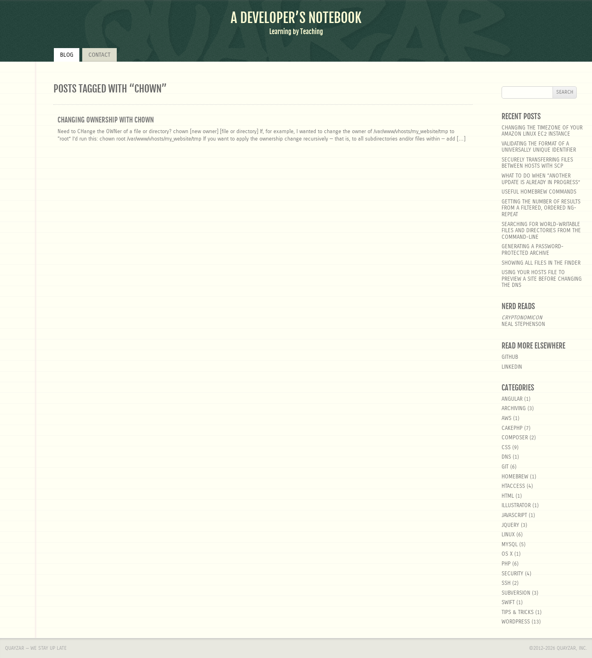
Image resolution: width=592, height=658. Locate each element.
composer (515, 438)
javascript (514, 515)
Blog (66, 55)
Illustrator (516, 505)
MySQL (510, 544)
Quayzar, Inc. (572, 648)
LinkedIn (512, 367)
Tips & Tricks (518, 612)
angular (512, 399)
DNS (506, 457)
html (508, 496)
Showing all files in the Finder (541, 263)
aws (506, 418)
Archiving (514, 408)
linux (508, 535)
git (505, 467)
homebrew (515, 477)
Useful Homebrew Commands (539, 192)
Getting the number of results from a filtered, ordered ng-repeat (541, 208)
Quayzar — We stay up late (36, 648)
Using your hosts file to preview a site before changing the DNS (542, 279)
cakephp (512, 428)
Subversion (516, 593)
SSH (506, 583)
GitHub (510, 357)
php (506, 564)
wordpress (516, 622)
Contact (99, 55)
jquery (510, 525)
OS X (507, 554)
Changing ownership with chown (106, 119)
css (506, 447)
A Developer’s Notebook (296, 18)
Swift (508, 602)
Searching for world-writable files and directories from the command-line (541, 231)
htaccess (513, 486)
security (512, 574)
